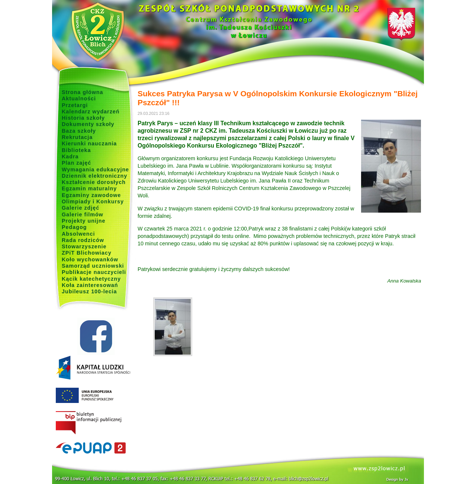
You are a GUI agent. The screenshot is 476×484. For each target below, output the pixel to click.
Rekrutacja (77, 137)
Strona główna (82, 92)
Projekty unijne (84, 221)
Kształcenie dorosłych (94, 182)
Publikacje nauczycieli (94, 272)
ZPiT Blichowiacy (87, 253)
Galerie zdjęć (80, 208)
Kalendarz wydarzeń (90, 111)
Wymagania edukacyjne (95, 169)
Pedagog (74, 227)
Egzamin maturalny (89, 188)
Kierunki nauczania (89, 143)
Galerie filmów (82, 214)
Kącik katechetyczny (91, 279)
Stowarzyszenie (84, 246)
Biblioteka (76, 150)
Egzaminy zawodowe (91, 195)
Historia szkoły (83, 118)
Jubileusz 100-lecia (89, 291)
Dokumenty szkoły (88, 124)
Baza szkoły (79, 131)
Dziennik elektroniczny (94, 176)
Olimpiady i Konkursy (93, 201)
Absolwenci (78, 234)
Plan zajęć (76, 163)
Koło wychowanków (90, 259)
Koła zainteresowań (90, 285)
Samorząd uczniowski (93, 266)
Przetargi (75, 105)
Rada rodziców (83, 240)
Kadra (70, 156)
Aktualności (79, 98)
